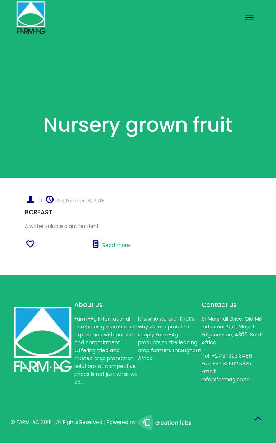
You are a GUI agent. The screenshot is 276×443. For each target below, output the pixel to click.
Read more (116, 245)
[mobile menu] (249, 18)
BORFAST (38, 212)
